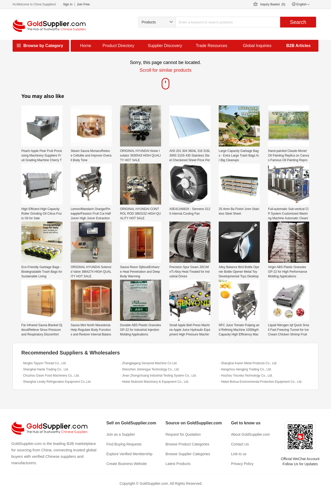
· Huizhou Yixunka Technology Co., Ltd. (246, 375)
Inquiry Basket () (272, 4)
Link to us (238, 454)
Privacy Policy (242, 464)
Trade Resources (211, 45)
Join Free (83, 4)
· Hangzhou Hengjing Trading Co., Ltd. (245, 369)
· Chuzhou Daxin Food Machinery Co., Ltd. (50, 375)
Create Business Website (126, 464)
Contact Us (240, 444)
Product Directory (118, 45)
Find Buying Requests (124, 444)
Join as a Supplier (120, 434)
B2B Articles (298, 45)
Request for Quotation (183, 434)
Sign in (67, 4)
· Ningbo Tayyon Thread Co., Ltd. (44, 363)
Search (298, 22)
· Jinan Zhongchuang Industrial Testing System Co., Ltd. (158, 375)
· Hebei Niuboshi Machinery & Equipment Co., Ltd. (154, 382)
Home (85, 45)
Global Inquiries (257, 45)
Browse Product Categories (187, 444)
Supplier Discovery (165, 45)
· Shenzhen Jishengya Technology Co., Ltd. (150, 369)
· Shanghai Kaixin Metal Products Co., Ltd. (248, 363)
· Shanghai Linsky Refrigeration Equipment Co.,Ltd (56, 382)
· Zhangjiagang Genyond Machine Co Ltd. (148, 363)
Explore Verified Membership (129, 454)
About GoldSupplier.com (250, 434)
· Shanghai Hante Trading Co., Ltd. (45, 369)
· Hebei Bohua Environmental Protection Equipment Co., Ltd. (260, 382)
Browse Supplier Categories (188, 454)
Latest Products (178, 464)
